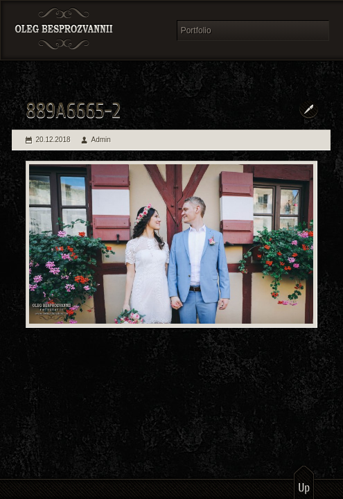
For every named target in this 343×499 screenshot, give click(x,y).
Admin (101, 139)
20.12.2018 (53, 139)
